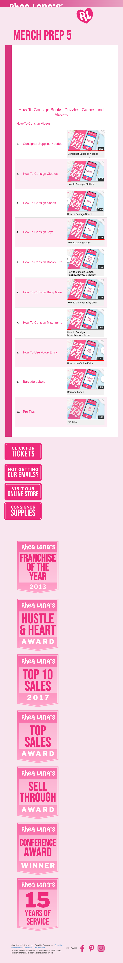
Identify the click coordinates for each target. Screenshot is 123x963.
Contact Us (28, 948)
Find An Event (39, 948)
